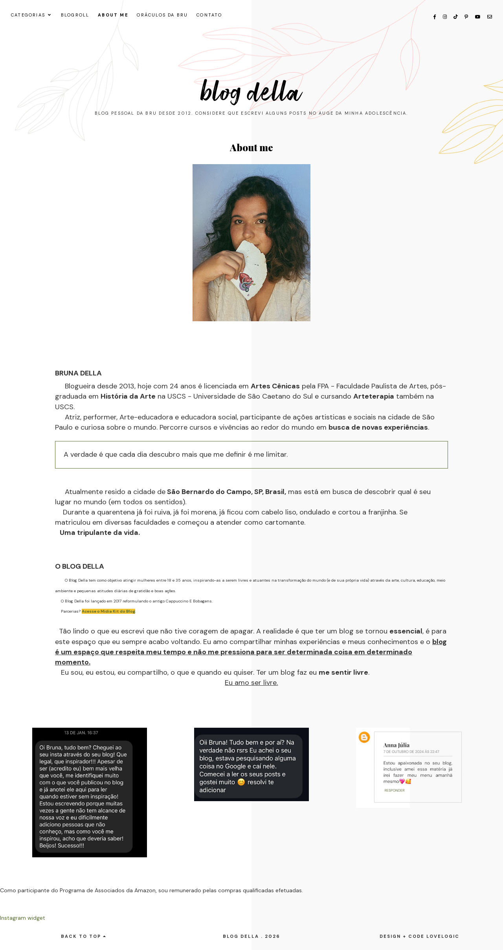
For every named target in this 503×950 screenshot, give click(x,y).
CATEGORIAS (28, 15)
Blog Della (251, 92)
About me (113, 15)
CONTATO (209, 15)
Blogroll (75, 15)
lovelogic (442, 936)
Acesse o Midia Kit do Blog (108, 611)
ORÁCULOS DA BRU (162, 15)
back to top (83, 936)
